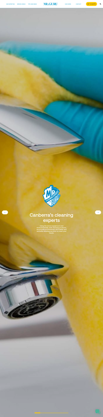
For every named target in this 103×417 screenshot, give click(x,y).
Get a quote (91, 4)
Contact (78, 4)
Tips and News (32, 4)
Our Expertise (10, 4)
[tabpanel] (51, 208)
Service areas (21, 4)
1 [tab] (37, 412)
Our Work (68, 4)
